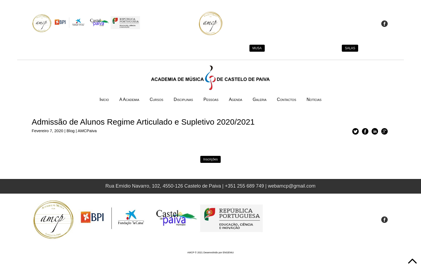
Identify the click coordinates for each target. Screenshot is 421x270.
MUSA (257, 48)
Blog (71, 130)
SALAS (350, 48)
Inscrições (210, 159)
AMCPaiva (87, 130)
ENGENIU (228, 252)
